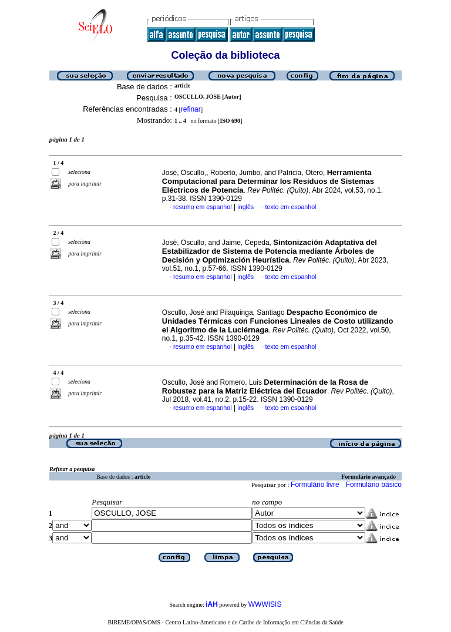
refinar (191, 109)
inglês (245, 206)
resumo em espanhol (202, 206)
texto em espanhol (290, 206)
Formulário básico (374, 484)
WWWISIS (265, 604)
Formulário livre (315, 484)
